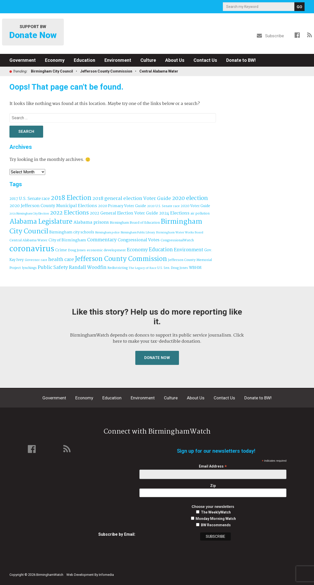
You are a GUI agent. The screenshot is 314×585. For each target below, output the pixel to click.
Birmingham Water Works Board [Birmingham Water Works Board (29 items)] (179, 232)
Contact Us (205, 60)
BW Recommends (216, 525)
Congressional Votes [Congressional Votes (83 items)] (139, 240)
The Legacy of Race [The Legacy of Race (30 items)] (142, 268)
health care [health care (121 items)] (61, 260)
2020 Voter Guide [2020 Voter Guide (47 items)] (195, 206)
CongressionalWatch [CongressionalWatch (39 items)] (177, 240)
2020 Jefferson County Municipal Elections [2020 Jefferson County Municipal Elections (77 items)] (53, 205)
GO (299, 7)
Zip (213, 486)
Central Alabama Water (158, 71)
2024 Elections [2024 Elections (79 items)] (174, 213)
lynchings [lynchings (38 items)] (29, 268)
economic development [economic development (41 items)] (106, 250)
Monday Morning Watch (216, 519)
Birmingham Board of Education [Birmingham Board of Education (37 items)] (135, 222)
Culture (148, 60)
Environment (117, 60)
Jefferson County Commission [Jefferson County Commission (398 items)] (121, 259)
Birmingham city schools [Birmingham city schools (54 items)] (71, 232)
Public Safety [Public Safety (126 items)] (53, 267)
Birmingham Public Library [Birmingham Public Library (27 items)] (138, 232)
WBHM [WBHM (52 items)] (195, 268)
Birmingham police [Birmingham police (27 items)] (107, 232)
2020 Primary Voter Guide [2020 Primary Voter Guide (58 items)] (122, 206)
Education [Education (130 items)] (161, 250)
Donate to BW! (241, 60)
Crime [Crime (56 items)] (61, 250)
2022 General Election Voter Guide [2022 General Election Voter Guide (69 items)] (124, 213)
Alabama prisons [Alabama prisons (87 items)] (91, 222)
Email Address (213, 466)
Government (22, 60)
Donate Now (157, 357)
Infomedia (106, 575)
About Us (174, 60)
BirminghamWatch (157, 32)
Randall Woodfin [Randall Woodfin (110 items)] (87, 267)
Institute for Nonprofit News (281, 571)
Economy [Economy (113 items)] (137, 250)
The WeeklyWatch (216, 512)
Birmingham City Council (52, 71)
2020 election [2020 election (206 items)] (190, 198)
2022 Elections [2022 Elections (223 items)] (69, 213)
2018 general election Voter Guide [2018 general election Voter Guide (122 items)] (131, 198)
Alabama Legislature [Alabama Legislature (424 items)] (41, 222)
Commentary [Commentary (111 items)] (102, 240)
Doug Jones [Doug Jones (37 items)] (77, 250)
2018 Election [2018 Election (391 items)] (71, 198)
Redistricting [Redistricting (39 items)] (117, 268)
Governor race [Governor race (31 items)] (36, 260)
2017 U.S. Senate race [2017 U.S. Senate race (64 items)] (29, 199)
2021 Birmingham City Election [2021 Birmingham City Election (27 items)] (29, 213)
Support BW (33, 32)
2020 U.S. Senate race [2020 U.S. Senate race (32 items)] (163, 206)
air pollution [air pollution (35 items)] (200, 213)
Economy (55, 60)
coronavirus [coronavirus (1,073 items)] (31, 249)
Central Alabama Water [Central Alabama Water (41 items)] (28, 240)
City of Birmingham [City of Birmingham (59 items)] (67, 240)
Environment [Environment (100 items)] (188, 250)
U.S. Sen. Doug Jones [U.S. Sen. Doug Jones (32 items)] (172, 268)
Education (84, 60)
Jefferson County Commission (106, 71)
